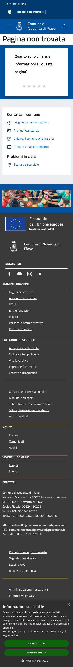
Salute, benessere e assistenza (29, 410)
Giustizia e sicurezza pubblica (28, 391)
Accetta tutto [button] (36, 643)
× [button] (68, 604)
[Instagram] (29, 274)
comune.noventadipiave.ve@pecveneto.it (37, 529)
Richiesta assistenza (22, 570)
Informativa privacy (22, 595)
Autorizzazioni (18, 416)
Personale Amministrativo (26, 323)
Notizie (13, 435)
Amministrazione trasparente (28, 589)
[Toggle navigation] (7, 26)
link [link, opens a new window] (16, 635)
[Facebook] (9, 274)
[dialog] (36, 634)
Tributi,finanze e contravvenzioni (30, 404)
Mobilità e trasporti (21, 397)
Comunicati (16, 441)
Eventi (13, 471)
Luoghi (13, 465)
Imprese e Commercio (23, 366)
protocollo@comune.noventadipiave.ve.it (39, 525)
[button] (36, 661)
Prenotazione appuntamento (28, 552)
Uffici (12, 304)
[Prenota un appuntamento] (30, 12)
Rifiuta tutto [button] (36, 652)
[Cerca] (64, 26)
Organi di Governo (21, 292)
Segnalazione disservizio (25, 558)
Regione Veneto (16, 3)
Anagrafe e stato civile (24, 348)
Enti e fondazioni (20, 310)
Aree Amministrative (23, 298)
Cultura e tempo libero (24, 354)
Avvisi (13, 447)
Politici (13, 316)
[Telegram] (40, 274)
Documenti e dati (20, 329)
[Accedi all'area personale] (9, 12)
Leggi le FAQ (17, 564)
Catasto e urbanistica (23, 372)
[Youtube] (19, 274)
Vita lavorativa (18, 360)
